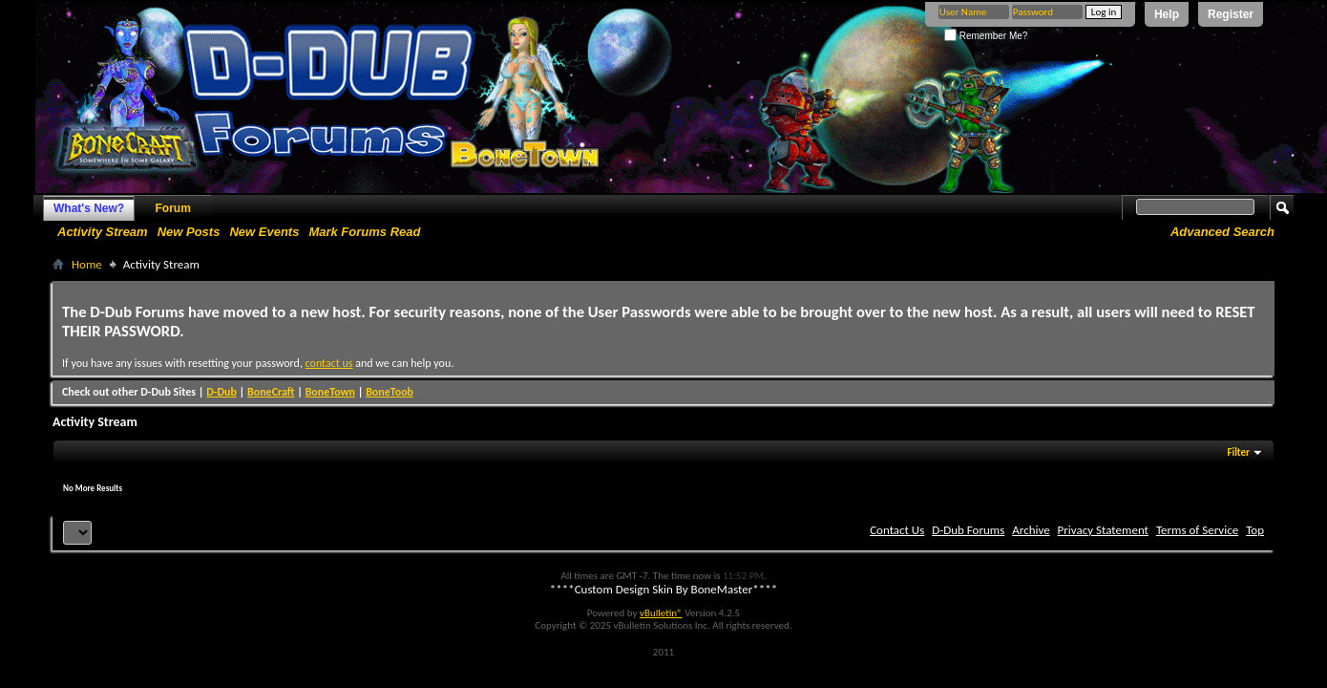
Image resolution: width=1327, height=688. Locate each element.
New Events (264, 232)
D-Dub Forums (968, 530)
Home (87, 264)
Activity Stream (102, 232)
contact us (329, 363)
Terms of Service (1197, 530)
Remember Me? (985, 36)
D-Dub (221, 391)
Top (1255, 530)
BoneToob (389, 391)
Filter (1238, 452)
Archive (1030, 530)
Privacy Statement (1103, 530)
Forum (173, 208)
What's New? (88, 208)
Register (1230, 14)
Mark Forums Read (364, 232)
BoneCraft (271, 391)
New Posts (189, 232)
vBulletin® (661, 613)
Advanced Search (1222, 232)
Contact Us (897, 530)
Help (1166, 14)
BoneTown (330, 391)
